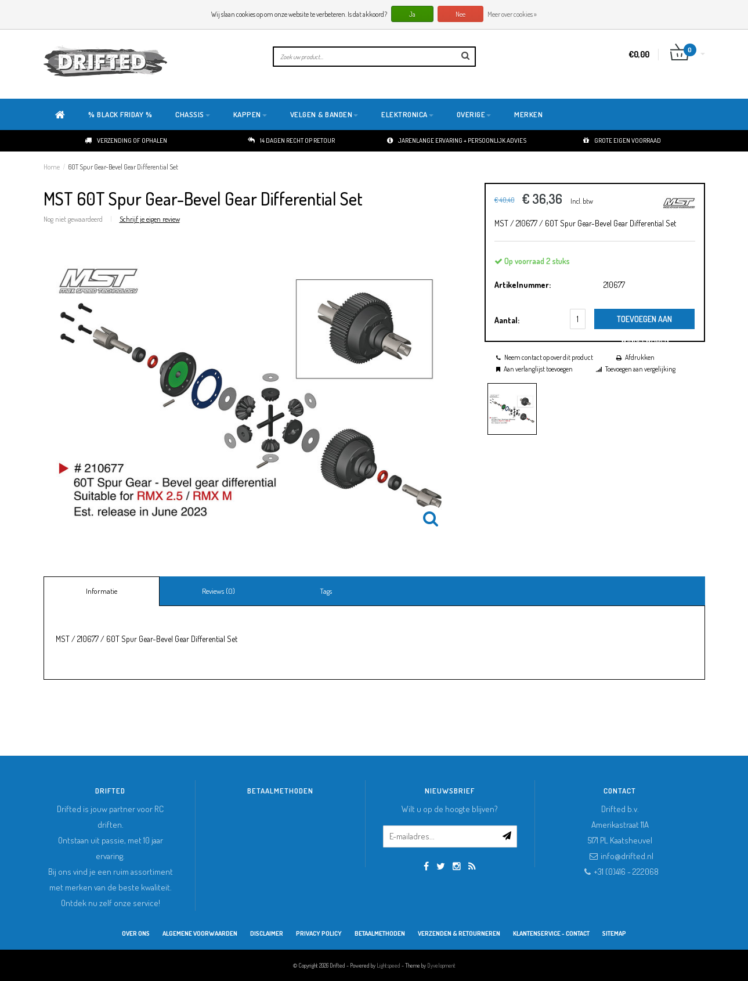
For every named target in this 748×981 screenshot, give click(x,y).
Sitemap (614, 933)
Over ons (136, 933)
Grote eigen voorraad (622, 140)
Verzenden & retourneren (459, 933)
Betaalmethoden (380, 933)
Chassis (192, 114)
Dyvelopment (441, 965)
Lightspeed (388, 965)
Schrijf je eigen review (150, 218)
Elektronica (407, 114)
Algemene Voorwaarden (199, 933)
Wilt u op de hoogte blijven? (450, 808)
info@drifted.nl (627, 855)
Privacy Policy (319, 933)
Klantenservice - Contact (551, 933)
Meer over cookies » (512, 14)
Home (52, 167)
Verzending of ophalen (126, 140)
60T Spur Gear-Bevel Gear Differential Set (123, 167)
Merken (528, 114)
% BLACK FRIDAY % (120, 114)
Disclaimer (266, 933)
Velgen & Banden (324, 114)
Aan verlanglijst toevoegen (538, 369)
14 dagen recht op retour (291, 140)
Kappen (250, 114)
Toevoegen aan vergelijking (640, 369)
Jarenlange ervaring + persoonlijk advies (456, 140)
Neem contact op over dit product (548, 357)
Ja (412, 14)
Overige (474, 114)
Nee (460, 14)
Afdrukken (640, 357)
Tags (326, 591)
